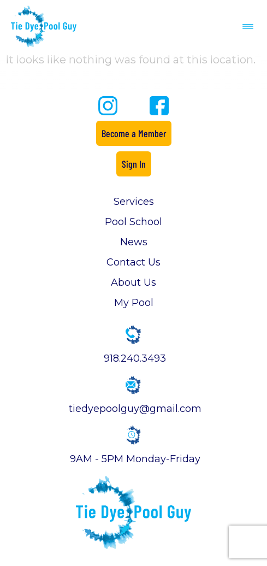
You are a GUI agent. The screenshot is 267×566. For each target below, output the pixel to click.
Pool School (133, 222)
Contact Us (133, 262)
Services (134, 202)
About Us (133, 282)
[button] (248, 26)
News (133, 242)
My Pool (133, 303)
